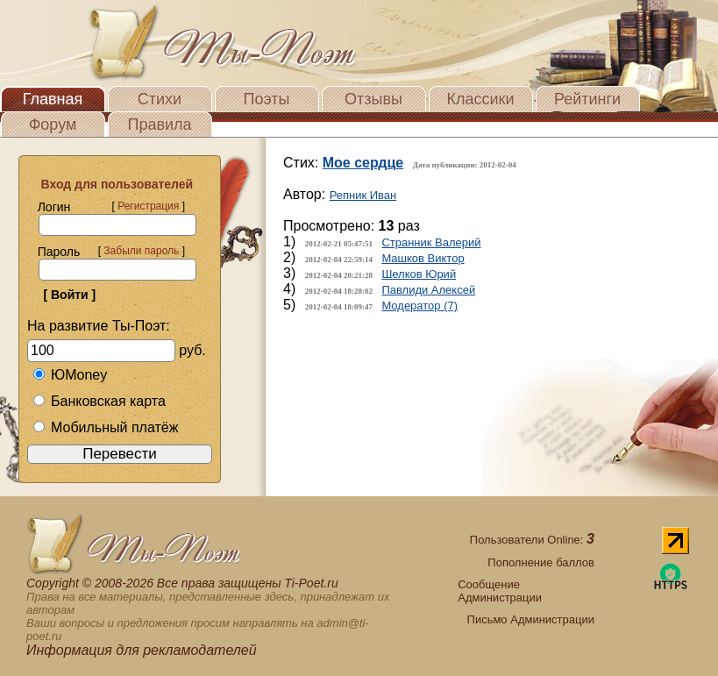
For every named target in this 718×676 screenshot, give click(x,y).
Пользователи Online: (532, 539)
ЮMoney (69, 374)
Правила (159, 124)
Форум (53, 124)
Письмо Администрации (530, 619)
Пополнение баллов (540, 562)
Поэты (267, 99)
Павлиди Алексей (428, 289)
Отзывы (373, 99)
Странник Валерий (430, 242)
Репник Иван (363, 195)
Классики (481, 99)
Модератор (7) (419, 305)
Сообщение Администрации (500, 591)
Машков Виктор (422, 258)
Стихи (159, 99)
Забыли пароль (141, 251)
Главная (53, 99)
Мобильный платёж (105, 427)
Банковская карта (99, 401)
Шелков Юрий (418, 274)
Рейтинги (587, 99)
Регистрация (148, 206)
